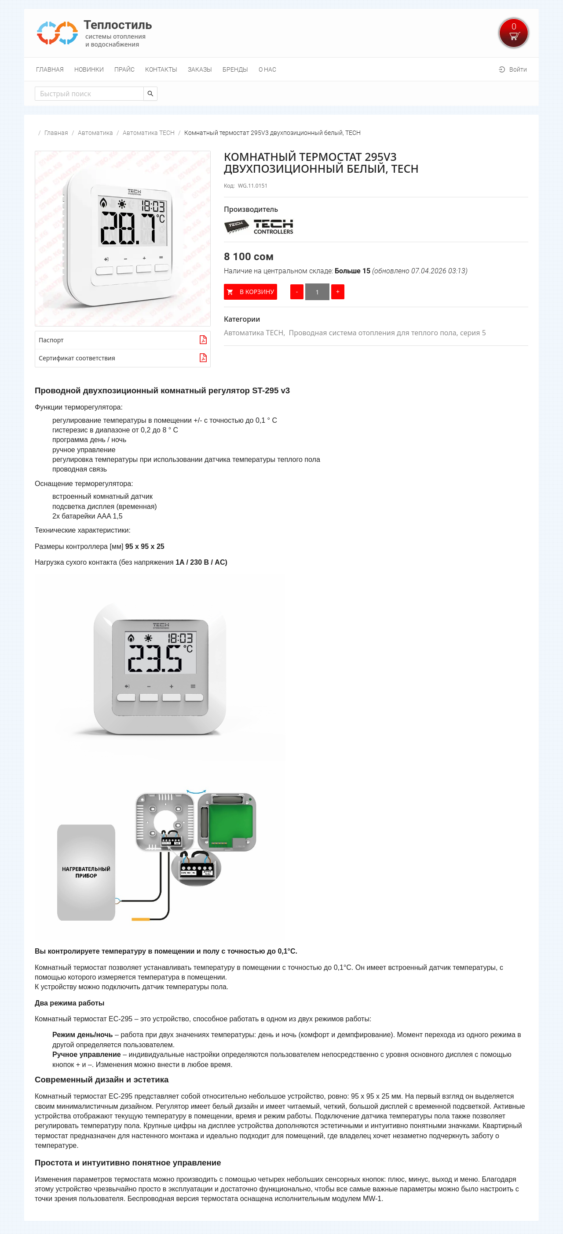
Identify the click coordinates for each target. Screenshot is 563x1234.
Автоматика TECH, (254, 333)
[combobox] (84, 94)
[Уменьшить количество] (296, 291)
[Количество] (317, 291)
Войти (518, 69)
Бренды (235, 69)
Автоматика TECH (149, 132)
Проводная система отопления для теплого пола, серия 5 (387, 333)
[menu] (281, 69)
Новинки (89, 69)
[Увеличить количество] (337, 291)
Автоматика (95, 132)
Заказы (200, 69)
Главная (50, 69)
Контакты (161, 69)
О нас (267, 69)
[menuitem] (50, 69)
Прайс (124, 69)
